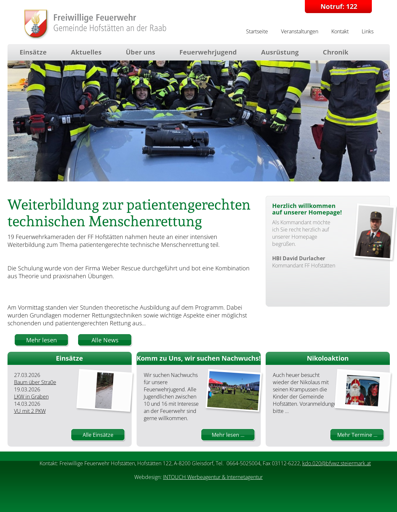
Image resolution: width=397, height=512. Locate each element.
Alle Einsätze (98, 434)
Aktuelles (86, 52)
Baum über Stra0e (35, 382)
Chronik (335, 52)
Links (367, 31)
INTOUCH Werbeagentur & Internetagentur (213, 477)
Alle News (105, 340)
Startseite (257, 31)
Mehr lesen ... (228, 434)
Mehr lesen (41, 340)
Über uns (140, 52)
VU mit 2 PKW (30, 411)
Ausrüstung (280, 52)
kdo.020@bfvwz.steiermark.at (336, 463)
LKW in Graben (31, 396)
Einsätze (33, 52)
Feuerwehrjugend (208, 52)
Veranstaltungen (299, 31)
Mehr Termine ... (357, 434)
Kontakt (340, 31)
